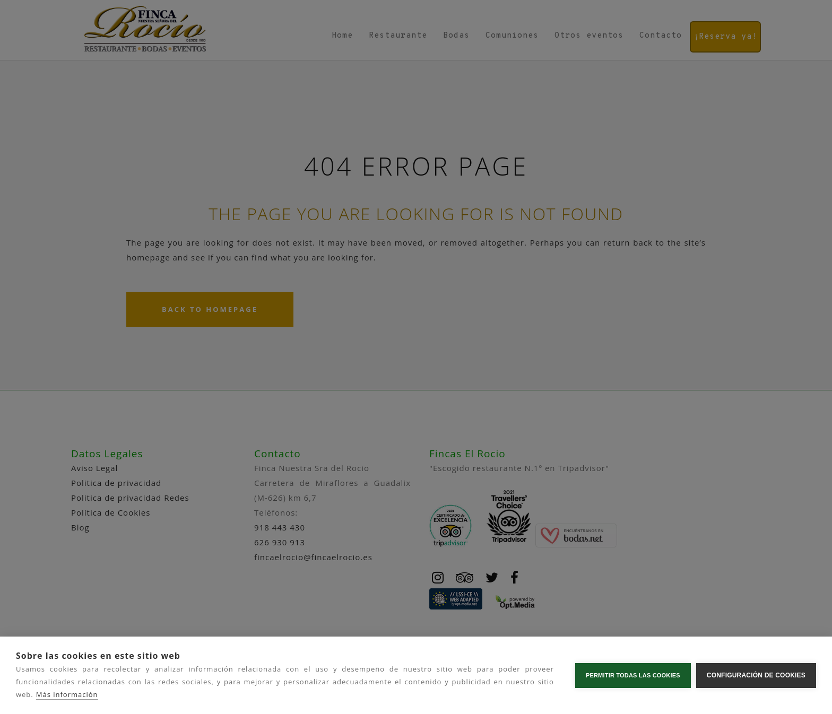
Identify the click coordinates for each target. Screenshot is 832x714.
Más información (67, 694)
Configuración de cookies (756, 675)
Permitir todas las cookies (633, 675)
